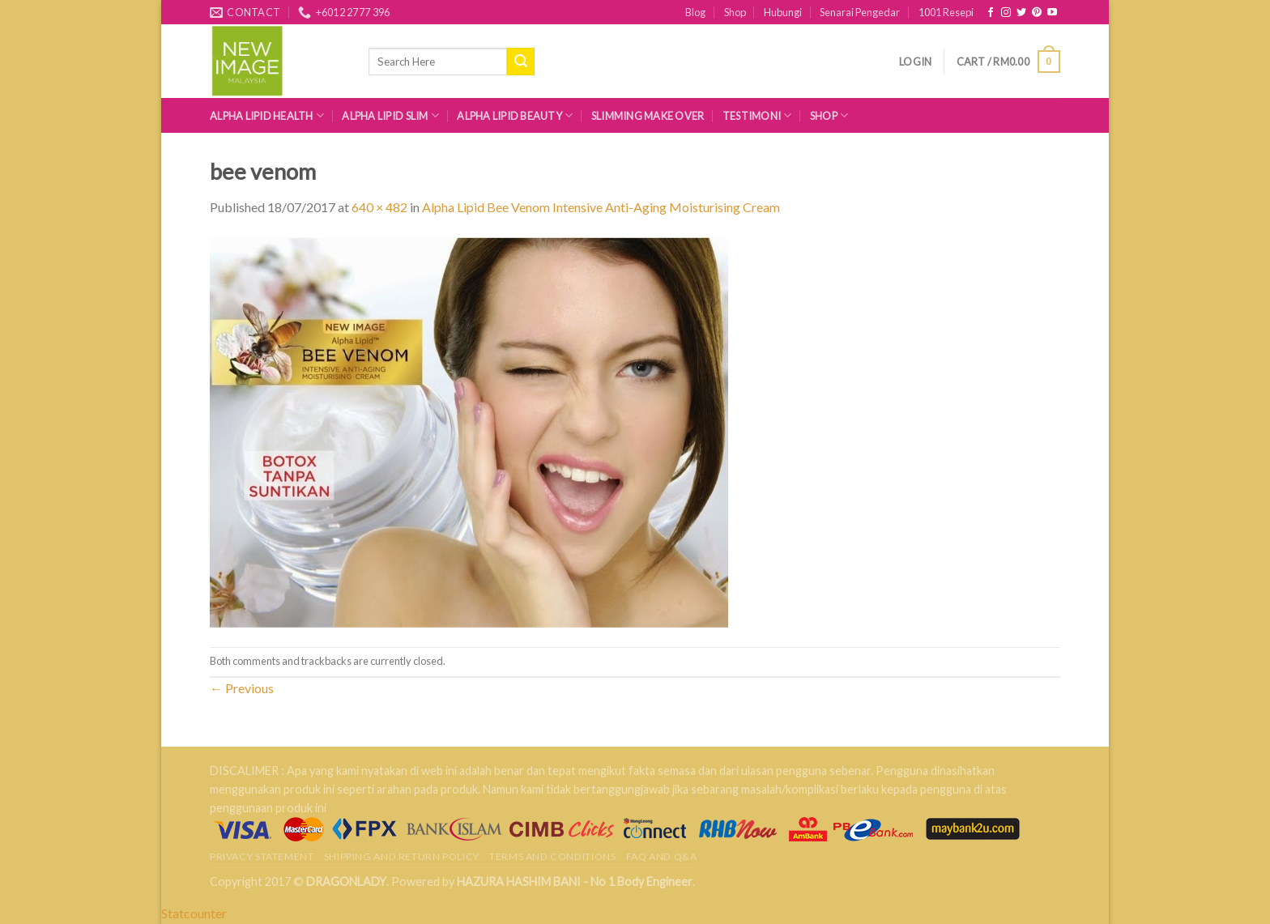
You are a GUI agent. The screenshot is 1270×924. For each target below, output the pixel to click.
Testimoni (757, 115)
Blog (695, 12)
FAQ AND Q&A (661, 856)
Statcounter (194, 913)
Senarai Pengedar (860, 12)
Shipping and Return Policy (401, 856)
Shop (735, 12)
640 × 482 (379, 207)
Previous (242, 688)
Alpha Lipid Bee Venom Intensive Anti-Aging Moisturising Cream (601, 207)
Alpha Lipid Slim (390, 115)
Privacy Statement (261, 856)
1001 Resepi (946, 12)
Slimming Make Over (648, 115)
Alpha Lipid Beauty (515, 115)
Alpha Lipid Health (267, 115)
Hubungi (783, 12)
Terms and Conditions (552, 856)
